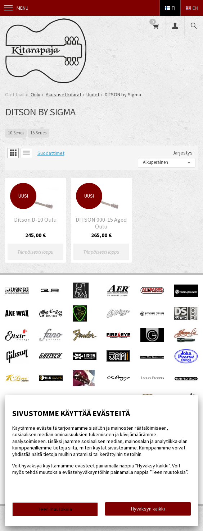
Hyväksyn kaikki (148, 508)
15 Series (38, 133)
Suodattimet (50, 153)
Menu (16, 8)
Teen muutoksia (55, 509)
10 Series (16, 133)
